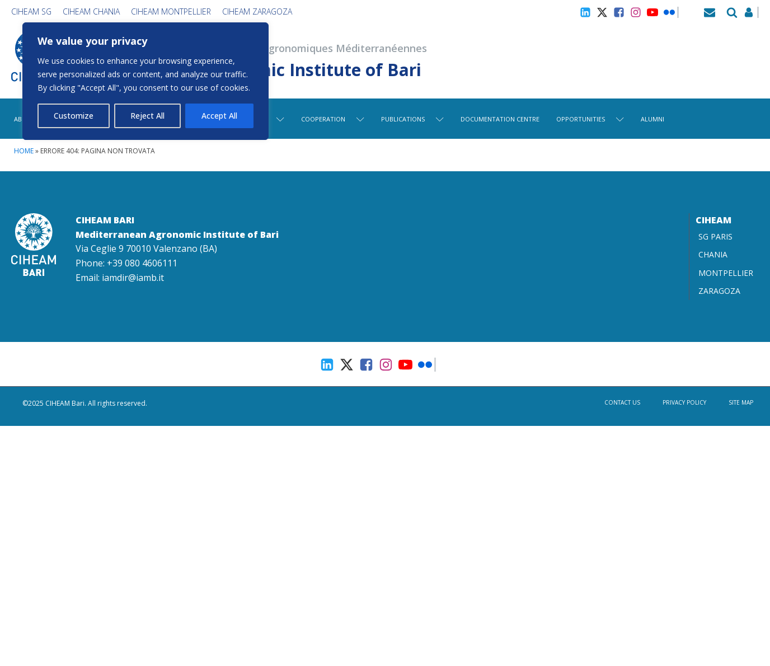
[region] (145, 81)
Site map (741, 402)
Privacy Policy (684, 402)
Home (24, 151)
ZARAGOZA (719, 290)
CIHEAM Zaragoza (257, 11)
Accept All (219, 115)
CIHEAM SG (31, 11)
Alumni (652, 119)
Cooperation (332, 119)
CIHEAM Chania (91, 11)
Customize (73, 115)
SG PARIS (715, 236)
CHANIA (712, 254)
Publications (412, 119)
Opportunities (590, 119)
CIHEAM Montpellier (171, 11)
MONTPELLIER (725, 273)
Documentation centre (500, 119)
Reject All (147, 115)
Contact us (622, 402)
